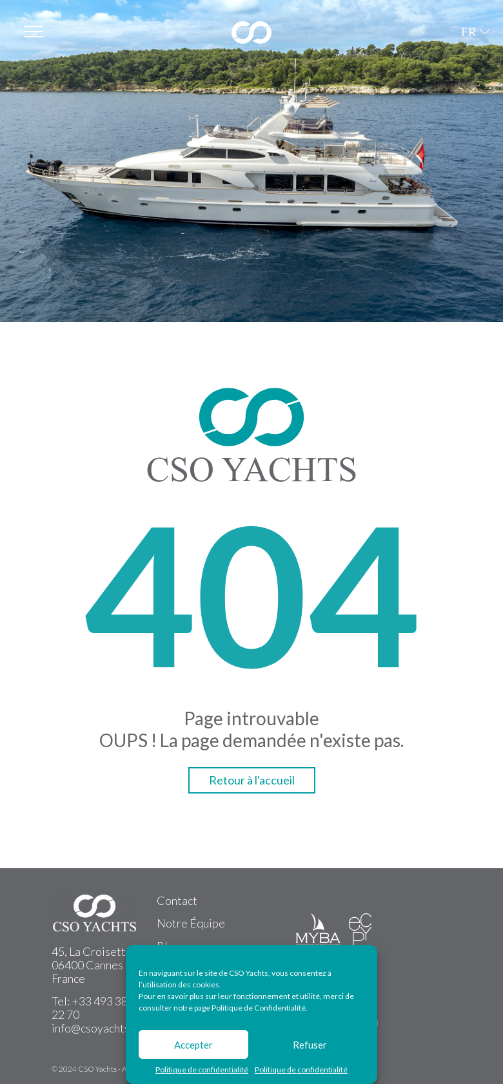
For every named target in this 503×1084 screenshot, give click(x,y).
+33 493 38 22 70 (90, 1008)
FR (468, 31)
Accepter (193, 1045)
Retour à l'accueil (252, 780)
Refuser (310, 1045)
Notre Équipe (191, 923)
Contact (177, 900)
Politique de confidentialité (201, 1069)
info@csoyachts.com (102, 1028)
